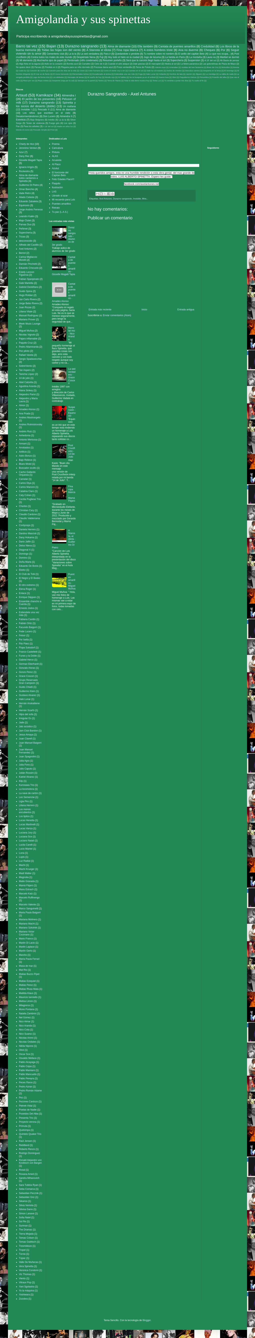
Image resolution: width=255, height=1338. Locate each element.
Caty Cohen (25, 495)
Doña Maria (25, 562)
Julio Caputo (25, 768)
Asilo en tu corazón (53, 64)
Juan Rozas (25, 307)
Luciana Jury (25, 832)
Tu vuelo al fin (197, 80)
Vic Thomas (25, 1274)
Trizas (22, 236)
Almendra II (66, 116)
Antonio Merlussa (28, 439)
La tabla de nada (226, 74)
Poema (56, 144)
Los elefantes (58, 77)
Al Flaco (56, 164)
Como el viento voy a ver (114, 71)
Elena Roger (25, 589)
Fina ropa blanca (127, 50)
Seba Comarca (27, 1189)
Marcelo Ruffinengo (29, 897)
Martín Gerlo (25, 950)
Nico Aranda (25, 1025)
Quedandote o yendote (127, 53)
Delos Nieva (25, 545)
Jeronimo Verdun (28, 148)
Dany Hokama (26, 537)
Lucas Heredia (26, 820)
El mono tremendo (61, 74)
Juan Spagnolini (27, 756)
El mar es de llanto (42, 74)
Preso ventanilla (124, 67)
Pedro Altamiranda (29, 346)
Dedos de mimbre (174, 71)
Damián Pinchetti (28, 264)
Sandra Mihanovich (29, 1178)
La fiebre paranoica (189, 64)
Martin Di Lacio (27, 942)
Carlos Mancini (27, 487)
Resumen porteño (112, 60)
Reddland (24, 1145)
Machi (22, 865)
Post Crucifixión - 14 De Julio (71, 451)
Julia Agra (24, 760)
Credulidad (208, 46)
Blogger (146, 1320)
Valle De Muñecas (28, 1262)
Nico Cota (24, 1029)
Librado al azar (60, 195)
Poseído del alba (219, 77)
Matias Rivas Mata (29, 989)
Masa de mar (26, 966)
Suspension (194, 60)
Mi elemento (26, 60)
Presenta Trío (26, 1117)
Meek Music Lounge (29, 323)
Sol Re (22, 1221)
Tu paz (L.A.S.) (60, 212)
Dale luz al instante (155, 71)
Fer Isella (24, 639)
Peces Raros (26, 1082)
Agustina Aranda (27, 386)
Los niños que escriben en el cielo (46, 113)
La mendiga (211, 74)
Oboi (174, 77)
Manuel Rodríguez (28, 315)
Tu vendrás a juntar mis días (176, 80)
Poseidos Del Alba (28, 1113)
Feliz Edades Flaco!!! (63, 179)
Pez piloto (24, 351)
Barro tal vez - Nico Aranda (71, 333)
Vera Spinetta (26, 1266)
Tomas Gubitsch (27, 1241)
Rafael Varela (26, 355)
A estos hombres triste (158, 50)
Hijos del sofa (26, 714)
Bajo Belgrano (37, 120)
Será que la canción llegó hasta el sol (146, 60)
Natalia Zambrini (27, 1013)
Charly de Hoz (26, 144)
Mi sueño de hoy (94, 77)
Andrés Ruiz (25, 431)
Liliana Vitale (25, 311)
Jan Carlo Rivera (28, 299)
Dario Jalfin (25, 541)
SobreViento (25, 366)
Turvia (22, 1254)
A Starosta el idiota (98, 50)
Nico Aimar (24, 1021)
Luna (21, 853)
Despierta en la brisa (212, 71)
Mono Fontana (26, 1009)
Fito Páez (24, 643)
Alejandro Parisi (27, 394)
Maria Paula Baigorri (30, 912)
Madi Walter (25, 873)
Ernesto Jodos (26, 608)
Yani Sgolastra (26, 1286)
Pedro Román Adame (30, 1090)
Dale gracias (139, 64)
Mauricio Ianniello (28, 997)
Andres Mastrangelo (29, 417)
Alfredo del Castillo (29, 244)
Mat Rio (23, 969)
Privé (52, 130)
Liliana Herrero (27, 805)
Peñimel (23, 228)
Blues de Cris (212, 67)
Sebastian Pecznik (29, 1193)
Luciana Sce (25, 836)
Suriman (23, 1225)
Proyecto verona (27, 1121)
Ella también (145, 46)
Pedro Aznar (25, 1086)
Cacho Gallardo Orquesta (27, 473)
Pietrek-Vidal (25, 1105)
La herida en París (175, 57)
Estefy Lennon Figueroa (26, 273)
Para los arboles (31, 126)
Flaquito (56, 183)
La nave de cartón (28, 793)
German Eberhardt (29, 664)
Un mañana (69, 106)
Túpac (22, 1258)
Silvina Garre (26, 1209)
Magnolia (24, 877)
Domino (23, 557)
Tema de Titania (114, 80)
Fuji (101, 57)
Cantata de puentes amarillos (177, 46)
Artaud (21, 95)
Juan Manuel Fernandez (26, 751)
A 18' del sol (210, 60)
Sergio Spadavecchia (30, 359)
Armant (23, 443)
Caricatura (57, 148)
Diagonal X (25, 549)
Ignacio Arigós (26, 167)
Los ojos (68, 123)
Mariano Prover (27, 319)
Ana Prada (24, 413)
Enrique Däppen (27, 597)
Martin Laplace (27, 946)
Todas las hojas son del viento (61, 50)
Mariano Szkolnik (28, 927)
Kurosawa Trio (26, 785)
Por (223, 50)
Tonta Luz (157, 80)
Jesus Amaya (26, 734)
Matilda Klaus (26, 993)
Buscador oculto (27, 468)
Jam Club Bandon (28, 730)
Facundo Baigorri (28, 627)
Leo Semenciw (27, 797)
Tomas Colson (26, 1237)
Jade (21, 722)
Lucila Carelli (26, 844)
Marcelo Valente (27, 904)
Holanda (162, 74)
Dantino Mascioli (27, 533)
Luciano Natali (26, 840)
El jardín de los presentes (38, 99)
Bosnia (236, 67)
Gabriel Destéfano (28, 287)
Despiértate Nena (85, 57)
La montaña (195, 57)
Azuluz (55, 168)
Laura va (211, 57)
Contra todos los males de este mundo (51, 57)
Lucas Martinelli (27, 824)
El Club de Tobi (27, 574)
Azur (21, 152)
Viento (22, 1278)
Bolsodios (226, 67)
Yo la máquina (26, 1290)
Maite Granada (27, 881)
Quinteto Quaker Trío (30, 1134)
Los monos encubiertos (25, 811)
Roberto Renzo (27, 1149)
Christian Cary (26, 510)
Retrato (56, 207)
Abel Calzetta (26, 382)
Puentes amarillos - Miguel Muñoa (72, 581)
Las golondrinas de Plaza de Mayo (219, 64)
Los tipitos (24, 816)
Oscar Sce (24, 1054)
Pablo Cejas (25, 1066)
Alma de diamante (119, 46)
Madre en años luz (65, 126)
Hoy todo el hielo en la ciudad (123, 57)
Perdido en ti (51, 67)
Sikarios (23, 1201)
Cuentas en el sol (135, 71)
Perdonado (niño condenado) (82, 60)
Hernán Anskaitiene (29, 703)
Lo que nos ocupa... (219, 53)
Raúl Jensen (25, 1141)
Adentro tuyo (160, 67)
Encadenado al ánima (101, 74)
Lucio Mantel (25, 848)
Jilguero (198, 74)
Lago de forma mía (41, 77)
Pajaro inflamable (28, 338)
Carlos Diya (25, 483)
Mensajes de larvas (75, 77)
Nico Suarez (25, 1033)
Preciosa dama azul (103, 67)
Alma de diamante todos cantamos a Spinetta (28, 178)
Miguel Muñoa (26, 330)
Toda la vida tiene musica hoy (136, 80)
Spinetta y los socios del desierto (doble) (46, 104)
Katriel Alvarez (26, 776)
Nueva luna (164, 77)
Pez (21, 1097)
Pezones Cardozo (28, 1101)
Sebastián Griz (27, 1197)
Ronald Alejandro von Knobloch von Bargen (30, 1161)
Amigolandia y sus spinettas (83, 19)
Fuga (140, 74)
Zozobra (23, 1298)
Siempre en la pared (86, 80)
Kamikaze (44, 95)
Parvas (37, 67)
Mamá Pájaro (26, 885)
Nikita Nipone (26, 1046)
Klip (21, 781)
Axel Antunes (105, 198)
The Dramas (25, 1229)
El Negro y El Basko (29, 578)
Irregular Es (25, 718)
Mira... (145, 198)
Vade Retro (25, 193)
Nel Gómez (25, 1017)
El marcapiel (155, 64)
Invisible (137, 198)
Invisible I (26, 109)
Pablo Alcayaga (27, 1062)
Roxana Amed (26, 1174)
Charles (23, 506)
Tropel (22, 1250)
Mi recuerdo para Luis (63, 199)
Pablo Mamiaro (27, 1070)
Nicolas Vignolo (27, 334)
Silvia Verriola (26, 1205)
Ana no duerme (188, 50)
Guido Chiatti (26, 687)
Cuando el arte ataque (118, 64)
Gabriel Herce (26, 659)
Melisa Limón (26, 1001)
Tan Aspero (25, 370)
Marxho (23, 955)
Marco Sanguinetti (28, 908)
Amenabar (173, 67)
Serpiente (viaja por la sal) (63, 80)
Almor (22, 405)
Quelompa (24, 1130)
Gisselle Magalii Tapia (30, 160)
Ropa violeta (43, 80)
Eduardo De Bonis (28, 566)
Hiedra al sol (171, 64)
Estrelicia (21, 119)
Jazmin (189, 74)
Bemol (22, 253)
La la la (72, 53)
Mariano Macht (27, 923)
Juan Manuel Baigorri (30, 742)
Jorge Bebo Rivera (29, 303)
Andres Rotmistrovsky (30, 424)
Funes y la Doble (28, 655)
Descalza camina (192, 71)
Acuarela (56, 160)
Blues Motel (25, 464)
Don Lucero (49, 116)
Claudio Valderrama (29, 518)
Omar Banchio (26, 189)
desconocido (25, 240)
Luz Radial (24, 861)
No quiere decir (23, 67)
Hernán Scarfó (26, 710)
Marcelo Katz (26, 893)
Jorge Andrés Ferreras (31, 209)
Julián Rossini (26, 772)
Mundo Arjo (110, 77)
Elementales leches (80, 74)
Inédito (51, 120)
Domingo (23, 553)
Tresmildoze (25, 1246)
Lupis (22, 857)
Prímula (23, 1126)
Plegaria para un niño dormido (75, 67)
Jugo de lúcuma (152, 57)
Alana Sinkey (26, 390)
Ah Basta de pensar (229, 60)
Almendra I (69, 95)
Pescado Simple (40, 130)
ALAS (55, 156)
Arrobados (24, 447)
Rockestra (24, 171)
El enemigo (229, 71)
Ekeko (22, 570)
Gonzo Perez (26, 672)
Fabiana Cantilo (27, 619)
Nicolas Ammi (26, 1037)
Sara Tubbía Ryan (28, 1185)
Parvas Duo (25, 224)
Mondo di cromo (23, 130)
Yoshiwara (24, 1294)
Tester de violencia (35, 123)
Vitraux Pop (25, 1282)
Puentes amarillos (61, 203)
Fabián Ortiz (25, 623)
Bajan (51, 46)
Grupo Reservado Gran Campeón (28, 681)
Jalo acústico (26, 726)
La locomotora (26, 789)
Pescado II (43, 109)
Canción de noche (37, 71)
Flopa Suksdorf (27, 647)
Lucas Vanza (26, 828)
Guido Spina (25, 291)
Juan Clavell (25, 738)
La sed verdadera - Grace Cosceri (72, 376)
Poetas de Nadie (28, 1109)
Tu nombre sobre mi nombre (159, 53)
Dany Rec (24, 156)
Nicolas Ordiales (27, 1041)
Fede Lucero (25, 631)
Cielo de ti (99, 64)
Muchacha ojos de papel (50, 60)
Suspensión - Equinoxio (72, 411)
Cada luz (22, 71)
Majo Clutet (25, 220)
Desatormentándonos (27, 116)
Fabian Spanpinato (29, 279)
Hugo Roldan (26, 295)
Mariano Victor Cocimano (26, 933)
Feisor (22, 635)
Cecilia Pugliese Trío (30, 499)
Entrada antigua (185, 309)
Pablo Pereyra (26, 1078)
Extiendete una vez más (124, 74)
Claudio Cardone (28, 514)
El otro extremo (27, 585)
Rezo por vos (29, 80)
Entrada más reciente (100, 309)
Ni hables (122, 77)
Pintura (56, 152)
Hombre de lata (176, 74)
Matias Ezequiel (27, 981)
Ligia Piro (24, 801)
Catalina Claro (26, 491)
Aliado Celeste (26, 197)
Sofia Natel (25, 1217)
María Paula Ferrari (29, 959)
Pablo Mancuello (28, 1074)
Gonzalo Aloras (27, 668)
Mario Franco (26, 938)
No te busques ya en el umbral (142, 77)
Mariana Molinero (28, 919)
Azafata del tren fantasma (192, 67)
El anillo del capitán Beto (191, 53)
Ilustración (57, 187)
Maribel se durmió (229, 57)
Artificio (23, 451)
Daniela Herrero (27, 529)
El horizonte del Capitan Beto (60, 174)
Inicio (144, 309)
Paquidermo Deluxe (188, 77)
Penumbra (204, 77)
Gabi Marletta (26, 283)
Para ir (107, 53)
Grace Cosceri (26, 676)
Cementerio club (55, 53)
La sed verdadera (89, 53)
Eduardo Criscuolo (29, 268)
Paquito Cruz (26, 342)
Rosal (22, 1169)
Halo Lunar (150, 74)
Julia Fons (24, 764)
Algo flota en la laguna (29, 64)
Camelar (23, 479)
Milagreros (24, 1005)
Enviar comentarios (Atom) (117, 315)
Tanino (101, 80)
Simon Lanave (26, 1213)
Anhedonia (24, 435)
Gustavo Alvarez (27, 695)
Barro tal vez (26, 46)
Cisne (82, 71)
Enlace (22, 593)
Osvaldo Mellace (28, 1058)
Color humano (94, 71)
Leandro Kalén (26, 216)
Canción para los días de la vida (62, 71)
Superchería (176, 60)
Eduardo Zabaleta (28, 201)
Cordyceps (24, 525)
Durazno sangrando (82, 46)
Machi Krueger (26, 869)
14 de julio (24, 378)
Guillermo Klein (27, 691)
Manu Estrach (26, 889)
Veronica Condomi (28, 1270)
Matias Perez (26, 985)
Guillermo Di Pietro (29, 185)
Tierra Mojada (26, 1233)
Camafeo (86, 64)
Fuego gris (54, 123)
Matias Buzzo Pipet (29, 974)
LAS (54, 191)
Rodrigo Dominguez (29, 1153)
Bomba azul (72, 64)
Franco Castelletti (28, 651)
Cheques (209, 50)
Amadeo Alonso (27, 409)
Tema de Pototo (143, 67)
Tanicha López (26, 374)
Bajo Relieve (25, 460)
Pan (18, 126)
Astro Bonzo (25, 455)
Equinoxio (24, 205)
